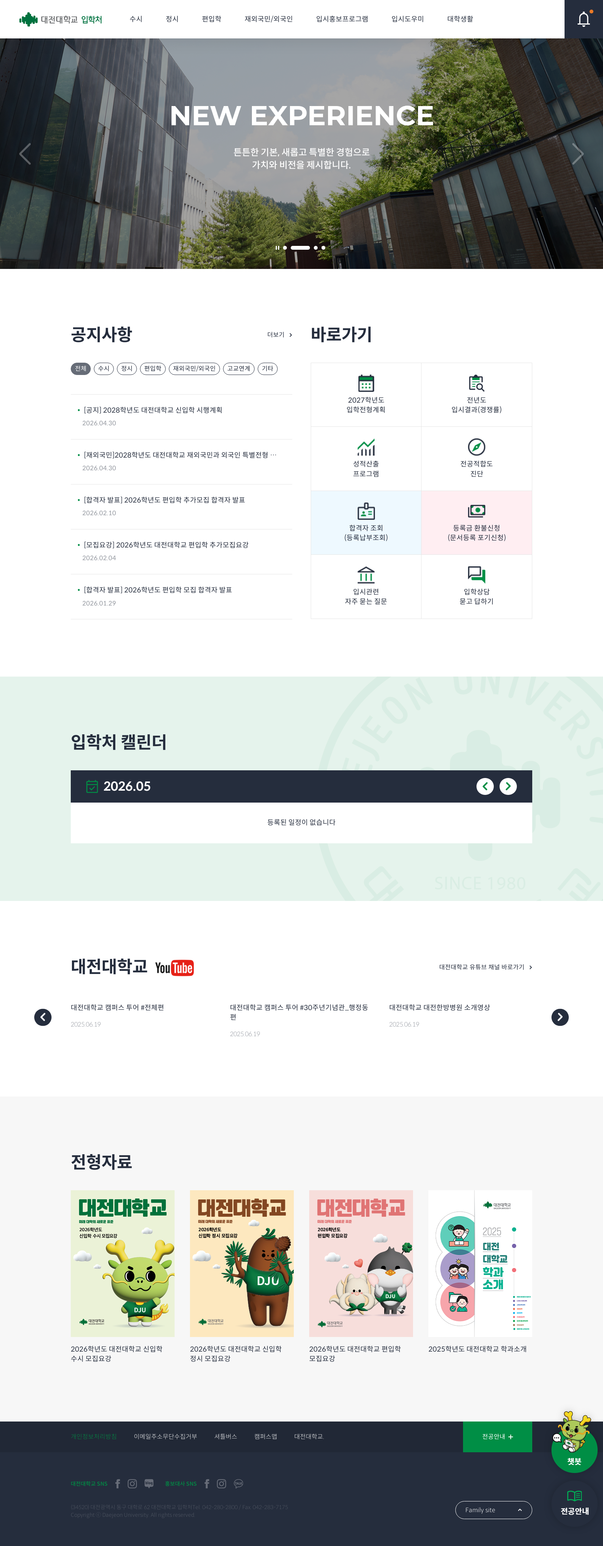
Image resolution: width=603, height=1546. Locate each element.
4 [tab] (323, 248)
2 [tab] (300, 248)
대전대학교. (309, 1437)
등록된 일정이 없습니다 (301, 823)
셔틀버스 (225, 1437)
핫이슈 (584, 19)
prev (25, 154)
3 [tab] (316, 248)
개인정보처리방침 (94, 1437)
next (578, 154)
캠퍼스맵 (265, 1437)
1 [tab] (285, 248)
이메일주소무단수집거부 (165, 1437)
